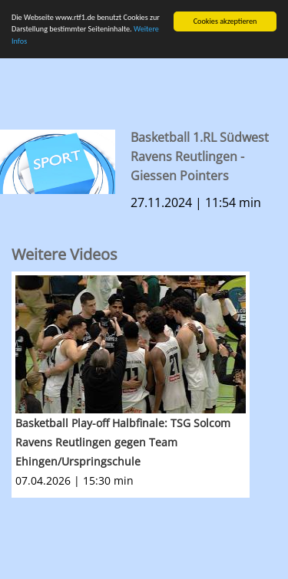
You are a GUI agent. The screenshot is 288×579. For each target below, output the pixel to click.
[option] (150, 384)
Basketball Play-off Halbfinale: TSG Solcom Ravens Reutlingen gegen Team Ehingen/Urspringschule (122, 442)
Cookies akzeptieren (225, 21)
